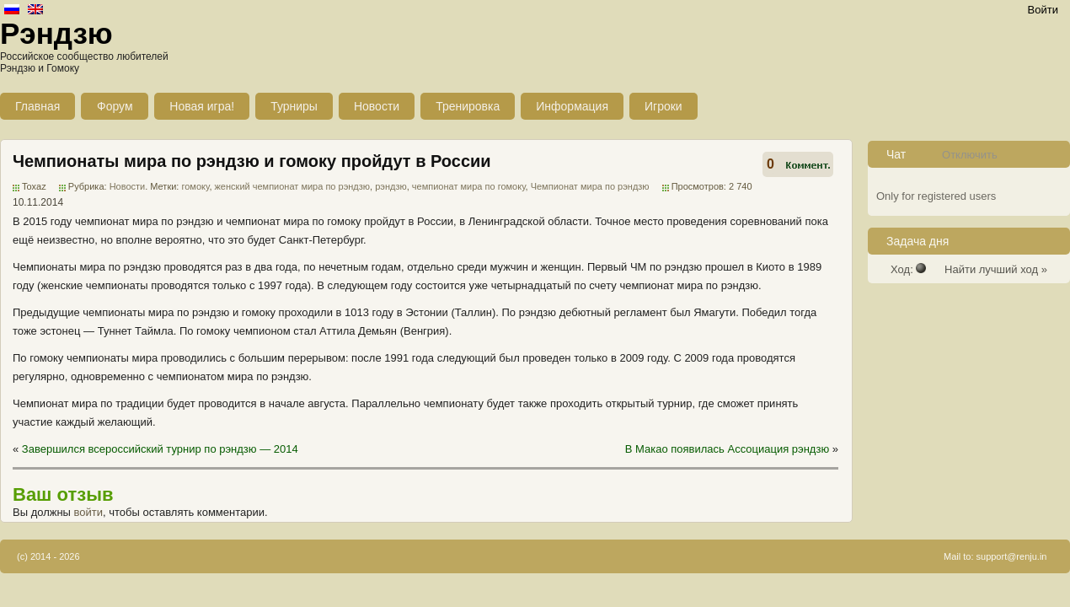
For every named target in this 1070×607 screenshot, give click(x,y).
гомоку (195, 186)
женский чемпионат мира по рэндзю (293, 186)
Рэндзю (56, 33)
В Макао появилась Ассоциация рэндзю (727, 449)
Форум (115, 106)
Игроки (663, 106)
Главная (37, 106)
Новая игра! (201, 106)
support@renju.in (1011, 556)
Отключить (970, 154)
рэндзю (391, 186)
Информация (572, 106)
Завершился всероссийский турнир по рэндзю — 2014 (160, 449)
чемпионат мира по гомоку (469, 186)
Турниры (294, 106)
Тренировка (468, 106)
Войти (1043, 9)
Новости (376, 106)
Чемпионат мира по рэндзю (590, 186)
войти (88, 512)
